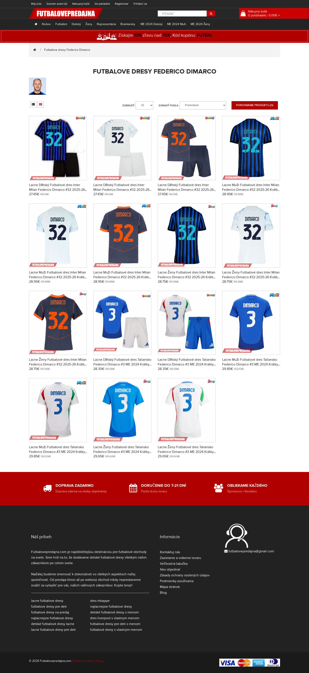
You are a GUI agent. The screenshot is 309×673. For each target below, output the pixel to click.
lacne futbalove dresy (47, 601)
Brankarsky (128, 24)
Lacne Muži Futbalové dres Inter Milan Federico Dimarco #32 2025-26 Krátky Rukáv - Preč (57, 277)
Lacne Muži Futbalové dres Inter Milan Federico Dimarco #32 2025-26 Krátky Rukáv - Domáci (250, 190)
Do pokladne (102, 4)
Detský (76, 24)
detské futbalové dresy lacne (52, 624)
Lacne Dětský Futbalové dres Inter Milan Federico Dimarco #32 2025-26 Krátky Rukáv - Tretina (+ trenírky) (186, 190)
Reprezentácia (106, 24)
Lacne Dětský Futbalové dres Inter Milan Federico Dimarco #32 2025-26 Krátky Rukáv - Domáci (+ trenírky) (57, 190)
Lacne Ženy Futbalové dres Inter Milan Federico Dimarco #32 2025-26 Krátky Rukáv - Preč (251, 277)
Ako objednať (170, 569)
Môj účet (36, 4)
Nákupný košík (81, 4)
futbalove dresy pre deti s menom (115, 624)
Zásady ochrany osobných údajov (185, 575)
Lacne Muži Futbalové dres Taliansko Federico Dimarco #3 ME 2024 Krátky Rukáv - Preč (57, 452)
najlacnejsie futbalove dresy (52, 618)
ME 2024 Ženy (200, 24)
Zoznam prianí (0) (56, 4)
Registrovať (122, 4)
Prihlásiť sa (140, 4)
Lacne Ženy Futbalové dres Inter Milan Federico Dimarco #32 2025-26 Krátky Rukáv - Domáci (186, 277)
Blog (163, 592)
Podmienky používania (177, 581)
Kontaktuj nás (170, 552)
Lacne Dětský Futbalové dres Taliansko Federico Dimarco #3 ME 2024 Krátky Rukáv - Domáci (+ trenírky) (122, 364)
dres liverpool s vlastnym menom (114, 618)
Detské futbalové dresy (88, 661)
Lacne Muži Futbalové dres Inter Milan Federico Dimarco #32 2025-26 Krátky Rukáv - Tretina (122, 277)
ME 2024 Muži (176, 24)
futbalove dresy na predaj (50, 612)
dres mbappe (100, 601)
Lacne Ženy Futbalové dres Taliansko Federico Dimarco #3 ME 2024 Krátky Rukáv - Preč (186, 452)
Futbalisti (61, 24)
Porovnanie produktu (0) (254, 105)
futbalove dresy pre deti (49, 606)
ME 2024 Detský (152, 24)
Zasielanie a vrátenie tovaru (180, 558)
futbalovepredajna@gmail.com (251, 551)
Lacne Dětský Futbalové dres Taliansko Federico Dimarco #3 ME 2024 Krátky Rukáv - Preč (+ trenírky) (187, 364)
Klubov (46, 24)
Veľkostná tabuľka (174, 564)
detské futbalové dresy (107, 557)
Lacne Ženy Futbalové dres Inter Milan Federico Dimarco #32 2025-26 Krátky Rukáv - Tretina (57, 364)
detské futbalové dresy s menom (114, 612)
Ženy (88, 24)
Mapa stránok (170, 587)
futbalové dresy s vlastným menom (116, 630)
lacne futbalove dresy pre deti (53, 630)
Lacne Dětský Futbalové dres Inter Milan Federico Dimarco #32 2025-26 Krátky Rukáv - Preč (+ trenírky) (121, 190)
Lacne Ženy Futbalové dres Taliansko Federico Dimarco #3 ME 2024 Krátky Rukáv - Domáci (121, 452)
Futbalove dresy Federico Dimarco (67, 50)
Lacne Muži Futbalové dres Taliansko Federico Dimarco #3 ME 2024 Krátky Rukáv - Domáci (250, 364)
